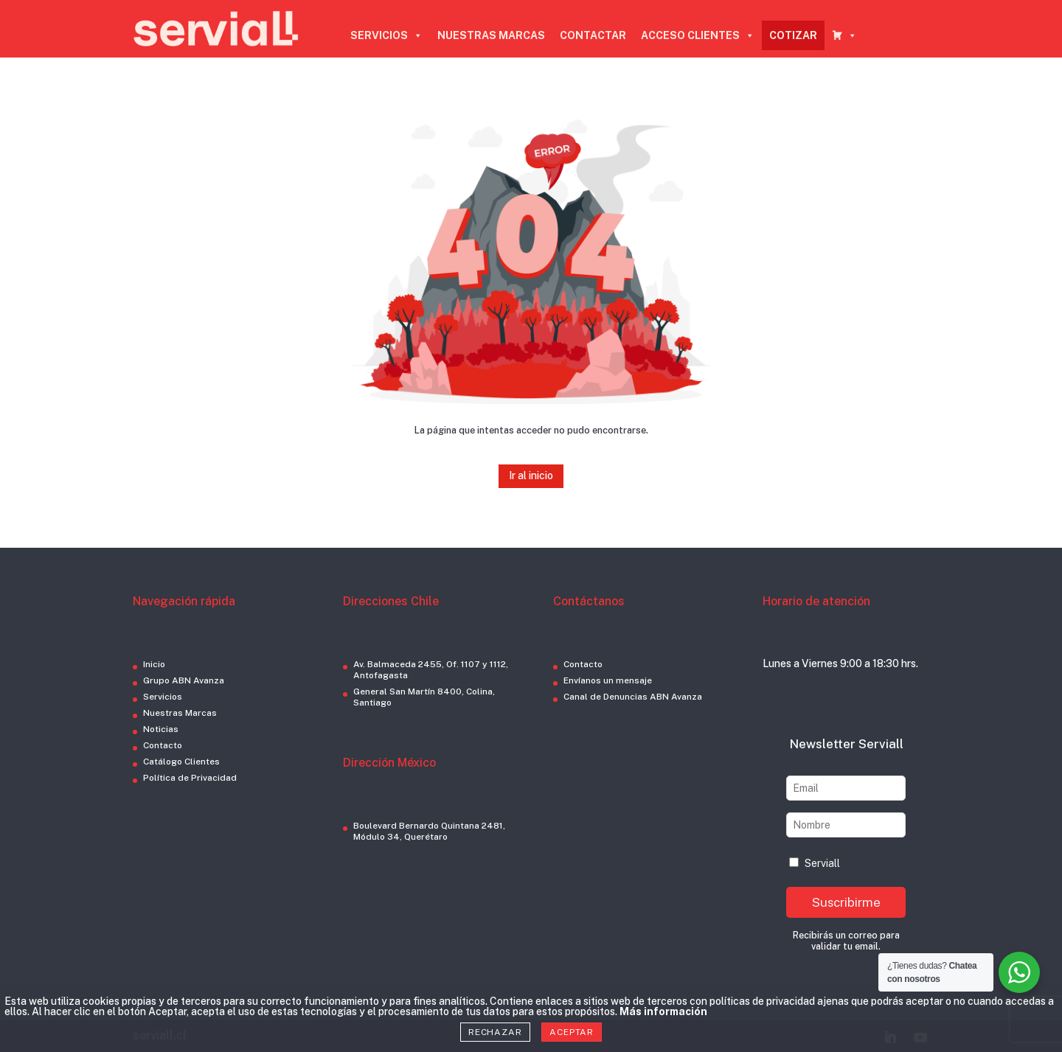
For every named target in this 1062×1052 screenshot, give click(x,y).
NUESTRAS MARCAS (491, 35)
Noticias (160, 729)
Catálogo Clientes (181, 761)
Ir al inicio (531, 475)
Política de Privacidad (190, 778)
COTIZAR (793, 35)
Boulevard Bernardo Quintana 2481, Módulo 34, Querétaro (429, 831)
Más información (663, 1011)
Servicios (162, 697)
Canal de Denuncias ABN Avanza (632, 697)
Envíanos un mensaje (607, 680)
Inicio (154, 664)
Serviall (814, 863)
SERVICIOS (386, 35)
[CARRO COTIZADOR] (844, 35)
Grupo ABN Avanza (183, 680)
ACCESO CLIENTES (697, 35)
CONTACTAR (593, 35)
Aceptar (571, 1032)
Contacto (162, 745)
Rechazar (495, 1032)
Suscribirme (846, 902)
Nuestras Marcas (180, 713)
